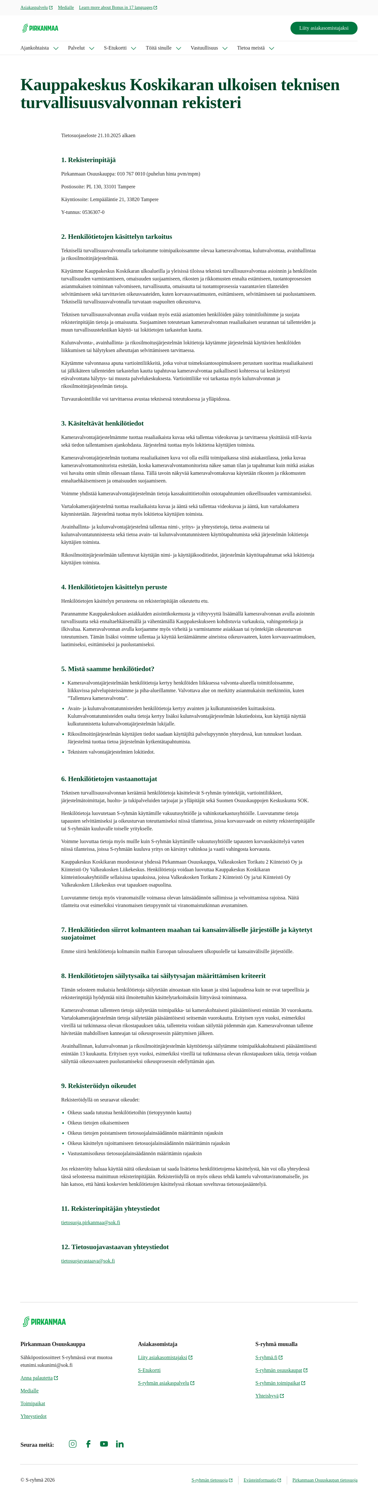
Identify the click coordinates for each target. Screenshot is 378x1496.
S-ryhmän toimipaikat (280, 1383)
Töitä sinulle (158, 48)
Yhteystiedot (33, 1416)
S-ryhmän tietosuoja (212, 1480)
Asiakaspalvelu (36, 7)
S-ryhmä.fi (269, 1357)
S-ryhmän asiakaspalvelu (166, 1383)
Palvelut (76, 48)
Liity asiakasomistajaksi (324, 28)
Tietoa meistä (251, 48)
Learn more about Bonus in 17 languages (118, 7)
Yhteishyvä (269, 1395)
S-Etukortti (115, 48)
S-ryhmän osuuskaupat (281, 1370)
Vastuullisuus (204, 48)
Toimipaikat (32, 1403)
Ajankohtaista (34, 48)
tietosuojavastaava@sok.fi (88, 1261)
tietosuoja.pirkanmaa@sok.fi (90, 1222)
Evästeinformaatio (263, 1480)
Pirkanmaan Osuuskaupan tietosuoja (325, 1480)
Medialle (66, 7)
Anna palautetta (39, 1378)
